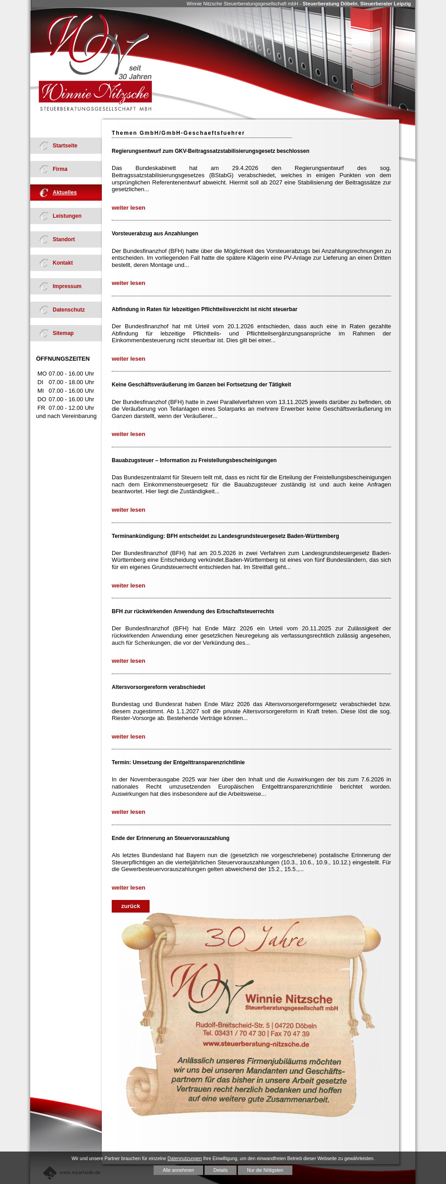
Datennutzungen (185, 1158)
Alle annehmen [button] (178, 1170)
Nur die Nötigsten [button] (265, 1170)
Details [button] (221, 1170)
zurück (130, 906)
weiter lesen (128, 207)
